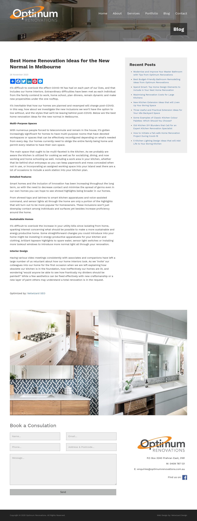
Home (102, 13)
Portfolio (151, 13)
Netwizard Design (179, 515)
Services (133, 13)
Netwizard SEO (36, 293)
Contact (181, 13)
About (117, 13)
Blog (166, 13)
